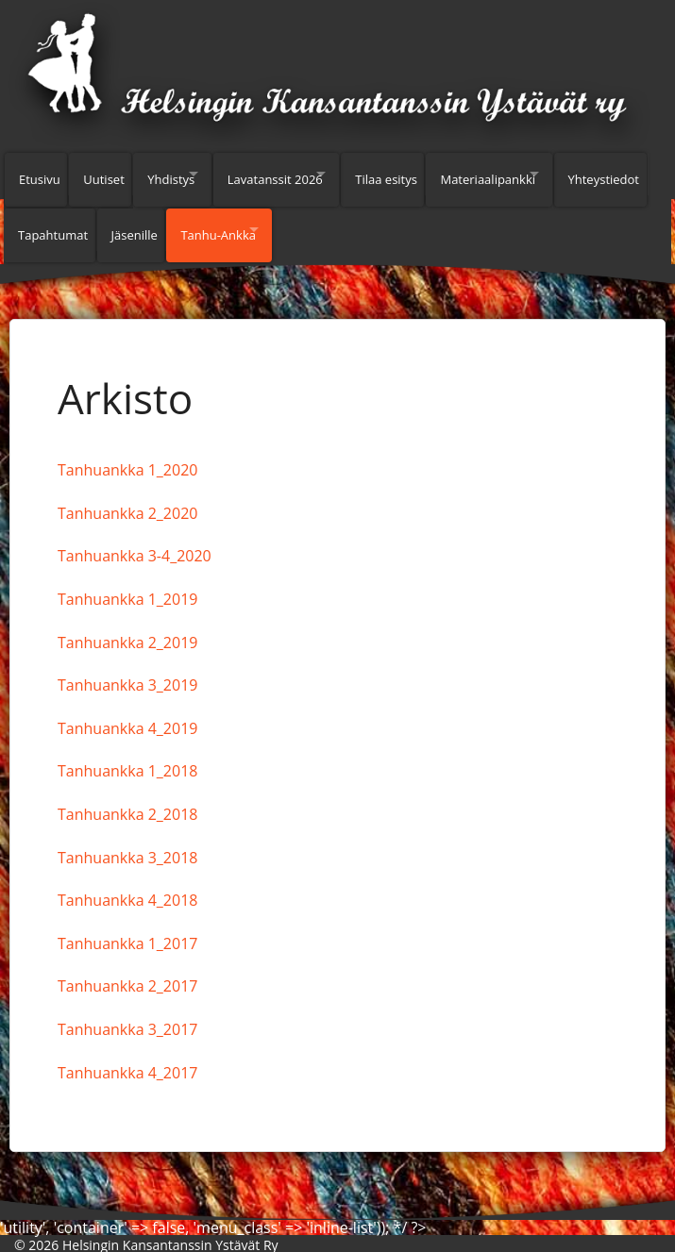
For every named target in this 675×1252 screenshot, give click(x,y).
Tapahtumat (155, 217)
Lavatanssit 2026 (305, 173)
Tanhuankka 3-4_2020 (134, 533)
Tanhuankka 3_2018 (127, 835)
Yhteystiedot (54, 217)
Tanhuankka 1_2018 (127, 748)
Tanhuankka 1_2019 (127, 576)
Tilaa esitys (433, 173)
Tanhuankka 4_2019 (127, 705)
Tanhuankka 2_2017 (127, 963)
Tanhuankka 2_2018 (127, 791)
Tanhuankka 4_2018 (127, 877)
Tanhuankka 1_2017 (127, 920)
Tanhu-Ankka (334, 217)
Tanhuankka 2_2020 (127, 490)
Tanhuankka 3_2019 (127, 662)
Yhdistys (185, 173)
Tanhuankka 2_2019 (127, 619)
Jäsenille (243, 217)
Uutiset (111, 173)
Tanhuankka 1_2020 (127, 447)
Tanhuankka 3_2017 (127, 1006)
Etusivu (39, 173)
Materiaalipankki (542, 173)
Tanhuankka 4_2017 (127, 1050)
